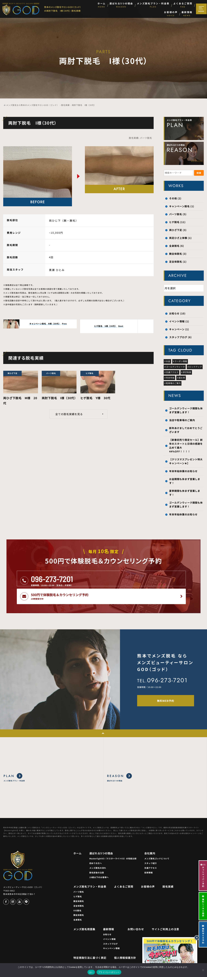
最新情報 (108, 911)
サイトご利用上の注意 (165, 911)
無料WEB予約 (203, 934)
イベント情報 (109, 921)
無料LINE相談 (203, 906)
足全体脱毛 (78, 888)
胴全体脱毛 (78, 897)
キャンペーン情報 (111, 930)
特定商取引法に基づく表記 (89, 940)
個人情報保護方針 (125, 940)
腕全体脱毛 (78, 883)
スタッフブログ (110, 925)
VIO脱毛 (77, 892)
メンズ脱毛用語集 (84, 911)
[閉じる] (196, 937)
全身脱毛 (77, 901)
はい (91, 972)
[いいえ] (203, 970)
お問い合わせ (135, 911)
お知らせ (107, 916)
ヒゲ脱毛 (77, 878)
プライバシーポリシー (109, 972)
